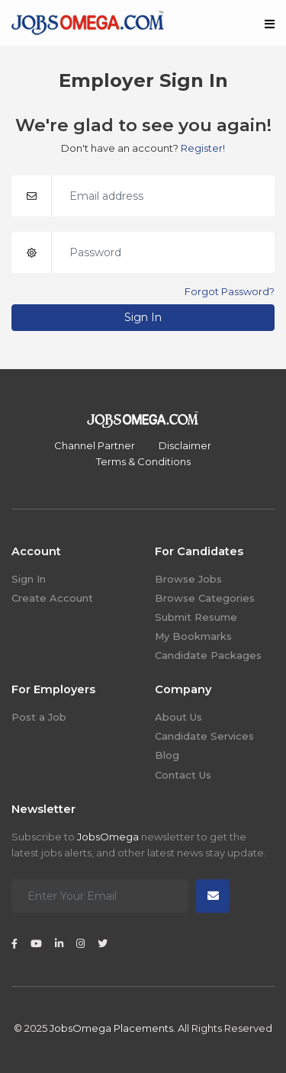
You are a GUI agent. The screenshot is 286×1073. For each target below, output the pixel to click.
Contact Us (183, 775)
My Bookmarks (193, 636)
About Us (178, 717)
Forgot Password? (230, 291)
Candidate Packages (208, 655)
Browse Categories (205, 598)
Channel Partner (94, 445)
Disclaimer (185, 445)
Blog (167, 755)
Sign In (143, 317)
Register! (203, 148)
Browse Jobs (188, 579)
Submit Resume (196, 617)
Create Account (52, 598)
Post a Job (38, 717)
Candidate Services (204, 736)
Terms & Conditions (143, 461)
